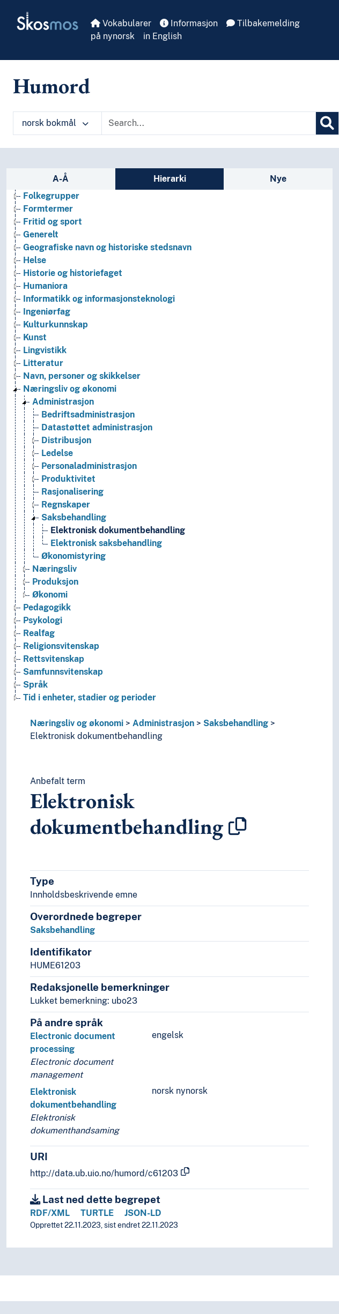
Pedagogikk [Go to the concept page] (47, 607)
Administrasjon (163, 723)
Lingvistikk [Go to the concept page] (45, 350)
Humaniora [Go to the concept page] (45, 286)
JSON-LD (142, 1213)
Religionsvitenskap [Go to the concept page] (61, 646)
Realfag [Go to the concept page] (39, 633)
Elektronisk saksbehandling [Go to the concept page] (106, 543)
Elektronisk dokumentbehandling (96, 736)
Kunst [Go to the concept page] (35, 337)
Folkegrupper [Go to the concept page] (51, 196)
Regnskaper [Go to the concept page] (65, 504)
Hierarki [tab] (169, 179)
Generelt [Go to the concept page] (40, 234)
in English (162, 36)
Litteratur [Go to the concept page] (43, 363)
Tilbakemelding (263, 23)
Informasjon (189, 23)
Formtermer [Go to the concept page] (48, 209)
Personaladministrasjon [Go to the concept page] (89, 466)
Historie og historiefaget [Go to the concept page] (72, 273)
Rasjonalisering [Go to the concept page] (72, 492)
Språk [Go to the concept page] (35, 685)
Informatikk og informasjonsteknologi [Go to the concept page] (99, 299)
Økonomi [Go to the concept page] (50, 594)
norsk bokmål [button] (55, 123)
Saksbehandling (235, 723)
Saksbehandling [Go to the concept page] (73, 517)
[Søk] (327, 123)
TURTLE (97, 1213)
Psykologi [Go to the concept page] (42, 620)
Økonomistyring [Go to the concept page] (73, 556)
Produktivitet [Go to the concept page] (68, 479)
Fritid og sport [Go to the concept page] (52, 221)
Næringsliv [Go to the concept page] (54, 569)
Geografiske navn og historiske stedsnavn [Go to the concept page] (107, 247)
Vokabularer (121, 23)
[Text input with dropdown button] (208, 123)
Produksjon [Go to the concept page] (55, 582)
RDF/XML (50, 1213)
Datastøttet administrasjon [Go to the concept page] (96, 427)
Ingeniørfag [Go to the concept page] (46, 312)
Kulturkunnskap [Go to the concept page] (55, 324)
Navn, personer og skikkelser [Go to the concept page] (82, 376)
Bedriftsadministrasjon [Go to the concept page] (88, 414)
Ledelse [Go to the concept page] (57, 453)
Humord (51, 86)
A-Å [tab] (61, 179)
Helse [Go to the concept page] (34, 260)
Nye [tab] (278, 179)
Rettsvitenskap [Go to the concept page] (53, 659)
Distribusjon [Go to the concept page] (66, 440)
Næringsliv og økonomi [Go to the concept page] (69, 389)
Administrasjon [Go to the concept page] (63, 402)
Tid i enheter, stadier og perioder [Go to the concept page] (89, 697)
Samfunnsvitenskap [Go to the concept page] (63, 672)
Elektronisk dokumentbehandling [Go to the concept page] (117, 530)
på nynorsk (113, 36)
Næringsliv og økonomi (76, 723)
